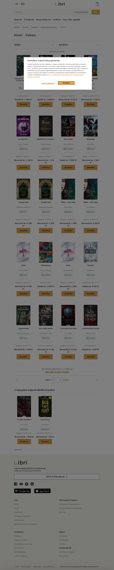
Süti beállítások (48, 83)
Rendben (66, 83)
